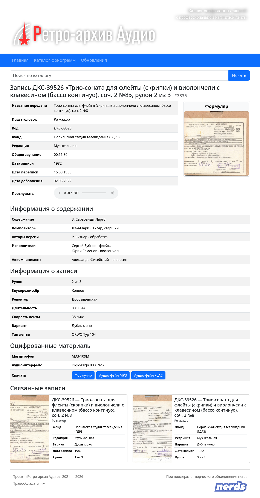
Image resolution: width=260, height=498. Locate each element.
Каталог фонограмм (55, 60)
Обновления (94, 60)
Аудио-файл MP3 (113, 375)
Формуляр (83, 375)
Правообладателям (29, 483)
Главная (20, 60)
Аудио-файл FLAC (148, 375)
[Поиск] (119, 75)
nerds (242, 476)
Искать (239, 75)
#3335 (180, 95)
